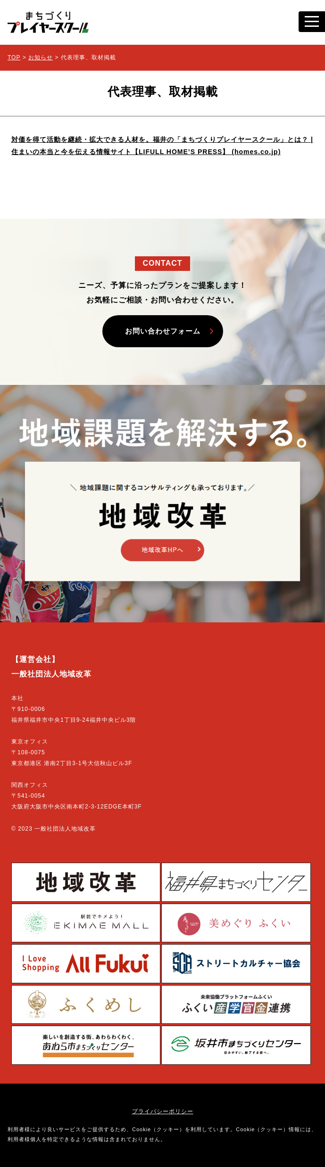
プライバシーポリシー (162, 1111)
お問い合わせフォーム (162, 331)
